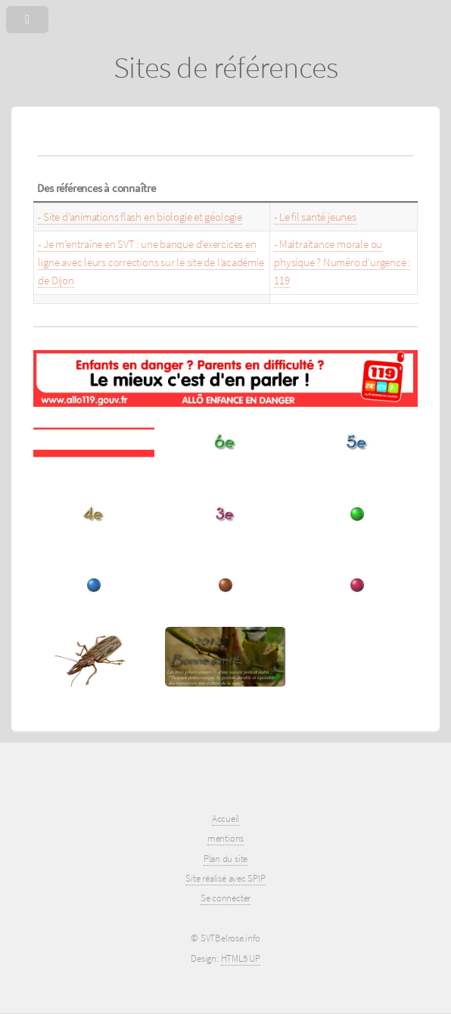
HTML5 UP (240, 958)
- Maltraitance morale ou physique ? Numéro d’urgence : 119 (342, 262)
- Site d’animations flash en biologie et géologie (139, 217)
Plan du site (225, 858)
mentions (225, 838)
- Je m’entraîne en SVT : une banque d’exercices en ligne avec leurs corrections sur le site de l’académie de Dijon (150, 262)
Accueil (225, 818)
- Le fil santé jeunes (315, 217)
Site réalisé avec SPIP (225, 878)
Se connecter (225, 898)
